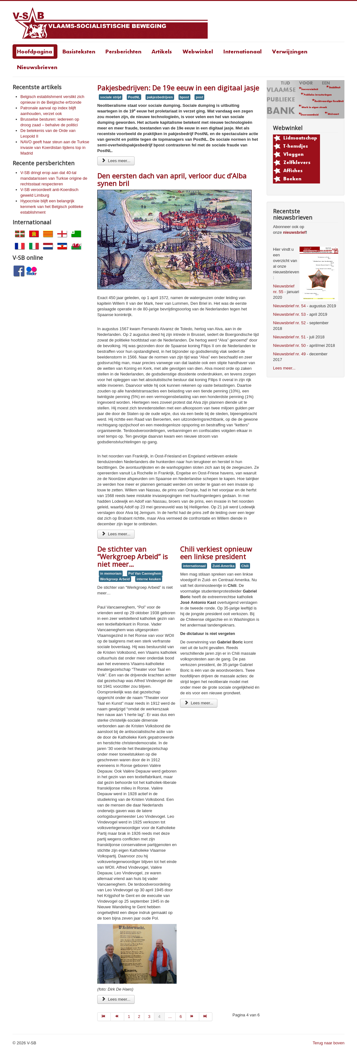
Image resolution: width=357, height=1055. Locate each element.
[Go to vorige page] (117, 1016)
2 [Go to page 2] (139, 1016)
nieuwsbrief (294, 232)
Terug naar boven (328, 1043)
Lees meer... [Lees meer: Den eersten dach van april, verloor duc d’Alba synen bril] (115, 534)
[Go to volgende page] (192, 1016)
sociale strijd (110, 97)
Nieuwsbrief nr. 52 (289, 322)
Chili (245, 566)
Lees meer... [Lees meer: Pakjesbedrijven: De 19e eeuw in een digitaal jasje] (115, 160)
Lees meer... (284, 368)
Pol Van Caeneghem (144, 573)
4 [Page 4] (159, 1016)
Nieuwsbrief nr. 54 (289, 305)
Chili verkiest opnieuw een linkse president (216, 552)
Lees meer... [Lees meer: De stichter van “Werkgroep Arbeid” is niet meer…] (115, 999)
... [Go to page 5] (170, 1016)
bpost (184, 97)
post (199, 97)
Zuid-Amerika (223, 566)
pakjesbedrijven (160, 97)
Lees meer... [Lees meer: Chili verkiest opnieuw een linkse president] (198, 703)
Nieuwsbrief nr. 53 (289, 314)
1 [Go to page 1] (129, 1016)
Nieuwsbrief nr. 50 (289, 345)
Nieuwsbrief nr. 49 (289, 354)
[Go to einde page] (205, 1016)
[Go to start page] (104, 1016)
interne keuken (148, 579)
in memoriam (110, 573)
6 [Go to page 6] (180, 1016)
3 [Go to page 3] (149, 1016)
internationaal (194, 566)
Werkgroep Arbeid (115, 579)
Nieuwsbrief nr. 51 (289, 337)
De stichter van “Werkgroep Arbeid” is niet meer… (132, 556)
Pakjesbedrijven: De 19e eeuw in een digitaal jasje (178, 87)
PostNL (134, 97)
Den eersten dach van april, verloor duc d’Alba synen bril (172, 179)
